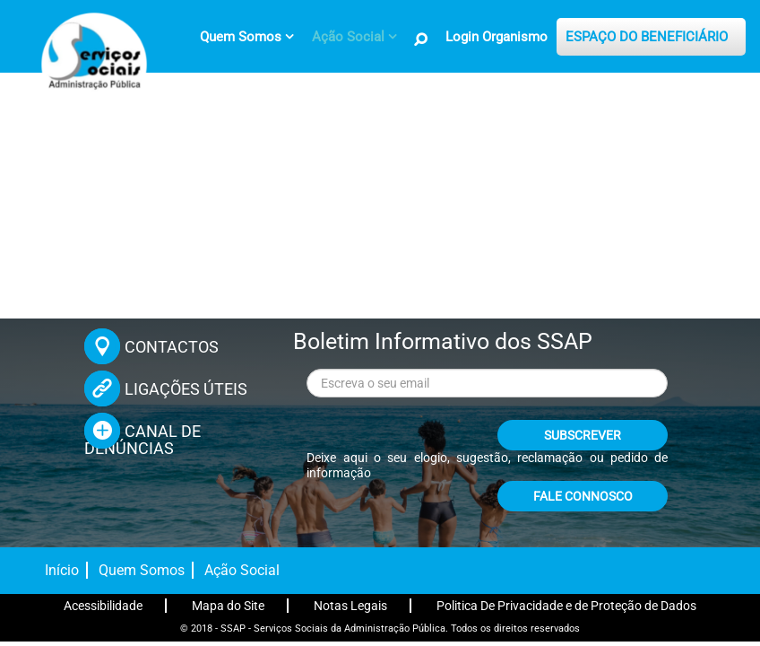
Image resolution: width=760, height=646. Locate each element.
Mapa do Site (228, 605)
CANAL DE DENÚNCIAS (142, 440)
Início (62, 570)
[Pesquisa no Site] (421, 39)
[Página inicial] (92, 60)
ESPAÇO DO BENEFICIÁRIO (647, 37)
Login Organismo (496, 37)
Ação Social (242, 570)
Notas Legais (350, 605)
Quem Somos (142, 570)
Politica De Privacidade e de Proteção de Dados (566, 605)
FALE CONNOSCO (583, 496)
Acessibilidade (103, 605)
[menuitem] (247, 37)
